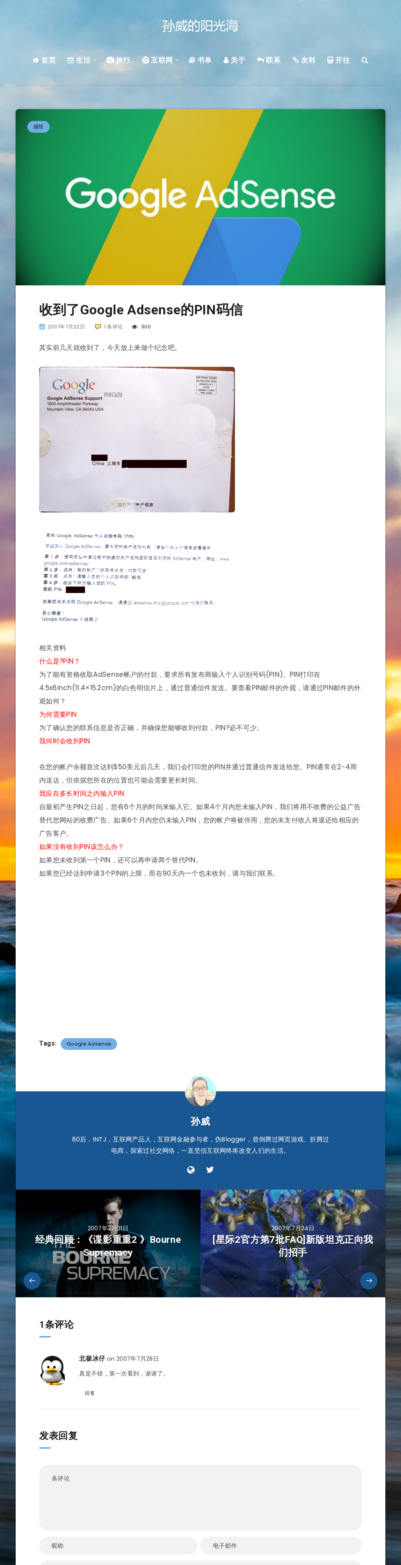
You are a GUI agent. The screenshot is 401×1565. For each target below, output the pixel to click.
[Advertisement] (200, 954)
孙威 (200, 1121)
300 (141, 326)
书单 (200, 60)
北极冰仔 (92, 1358)
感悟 (38, 126)
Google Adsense (89, 1044)
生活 (78, 60)
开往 (338, 60)
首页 (44, 60)
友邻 (304, 60)
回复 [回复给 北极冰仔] (90, 1393)
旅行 (118, 60)
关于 (234, 60)
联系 (268, 60)
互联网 (157, 60)
